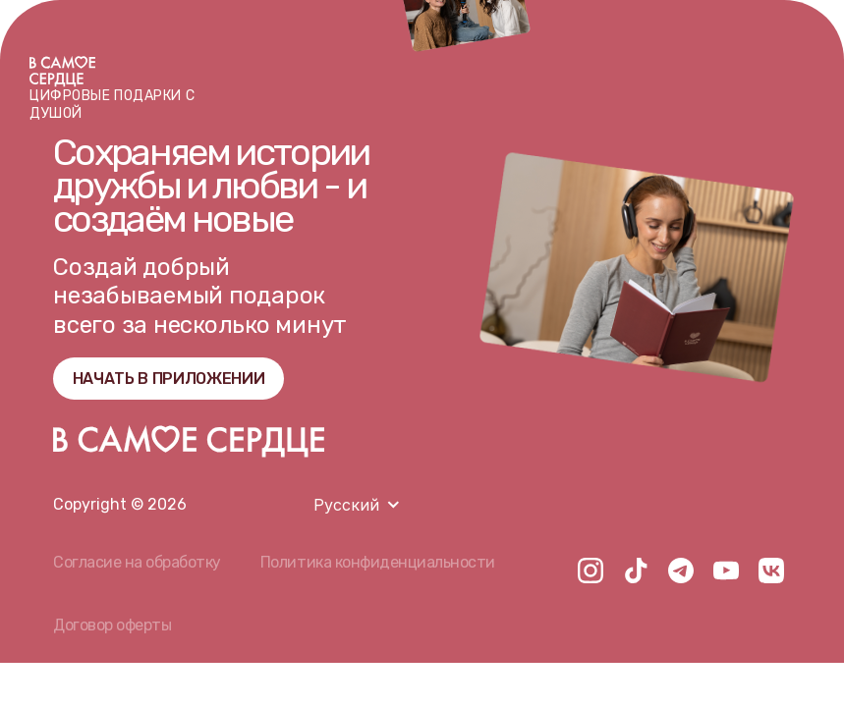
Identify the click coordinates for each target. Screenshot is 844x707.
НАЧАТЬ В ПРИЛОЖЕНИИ (169, 378)
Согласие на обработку (137, 562)
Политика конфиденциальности (377, 562)
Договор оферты (112, 625)
